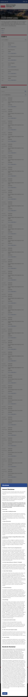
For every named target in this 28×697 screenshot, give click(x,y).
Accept (5, 693)
